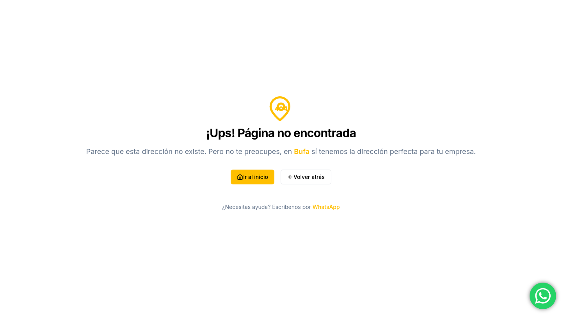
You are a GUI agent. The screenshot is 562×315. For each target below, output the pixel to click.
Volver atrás (306, 176)
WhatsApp (326, 207)
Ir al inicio (252, 176)
